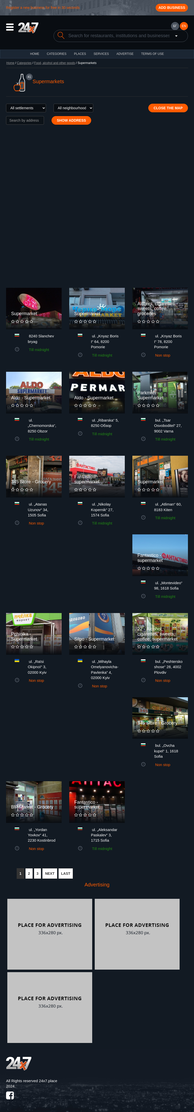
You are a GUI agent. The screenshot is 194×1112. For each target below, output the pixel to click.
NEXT (49, 873)
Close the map (168, 108)
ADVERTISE (125, 54)
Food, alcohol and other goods (54, 63)
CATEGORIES (56, 54)
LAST (65, 873)
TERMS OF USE (152, 54)
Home (10, 63)
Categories (24, 63)
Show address (71, 120)
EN (184, 26)
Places (80, 54)
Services (101, 54)
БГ (175, 26)
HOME (34, 54)
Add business (171, 8)
